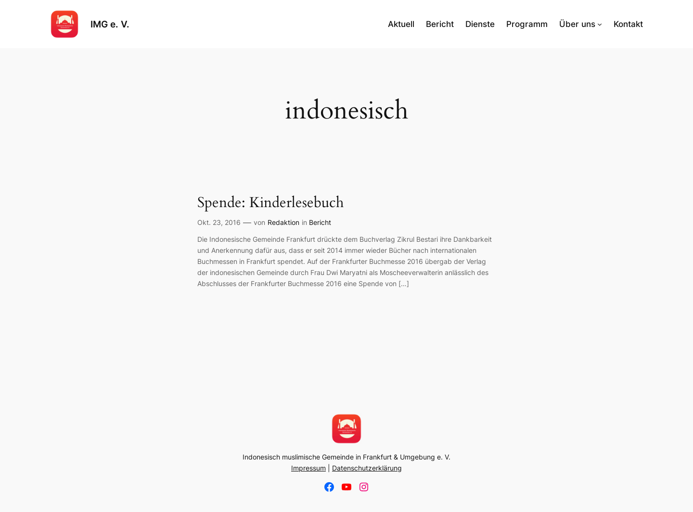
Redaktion (283, 222)
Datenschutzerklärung (367, 468)
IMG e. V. (109, 24)
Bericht (320, 222)
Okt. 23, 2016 (219, 222)
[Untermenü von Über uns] (599, 24)
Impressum (308, 468)
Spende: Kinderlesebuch (270, 203)
